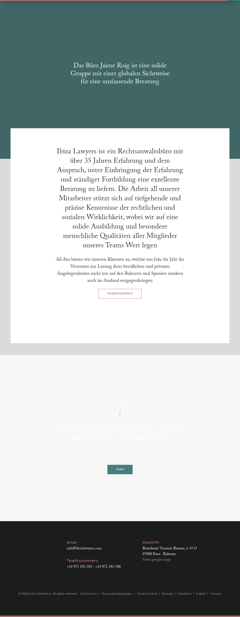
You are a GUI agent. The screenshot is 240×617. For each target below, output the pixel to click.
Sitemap (167, 594)
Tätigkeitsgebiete (120, 293)
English (201, 594)
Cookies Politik (147, 594)
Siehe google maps (156, 560)
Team (120, 469)
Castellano (184, 594)
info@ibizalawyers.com (84, 548)
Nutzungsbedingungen (117, 594)
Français (215, 594)
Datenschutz (89, 594)
